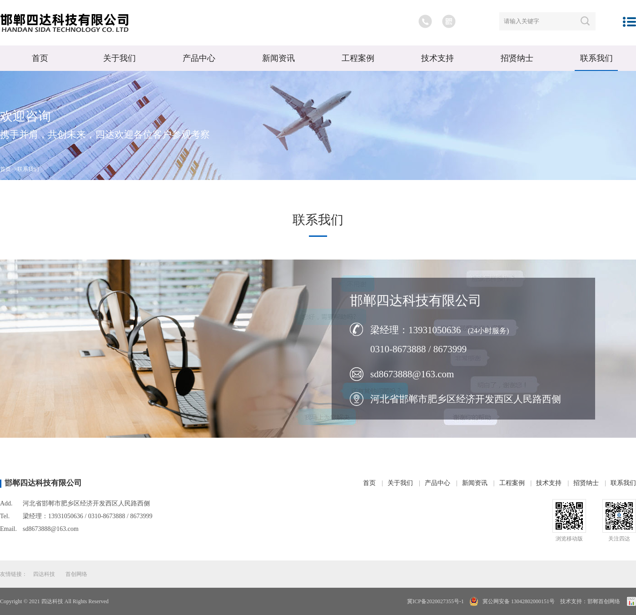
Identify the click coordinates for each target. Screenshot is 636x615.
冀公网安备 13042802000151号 (518, 601)
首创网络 (76, 574)
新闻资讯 (278, 58)
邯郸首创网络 (603, 601)
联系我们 (596, 58)
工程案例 (358, 58)
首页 (40, 58)
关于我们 (119, 58)
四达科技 (44, 574)
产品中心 (199, 58)
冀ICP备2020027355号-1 (435, 601)
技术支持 (437, 58)
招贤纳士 (517, 58)
